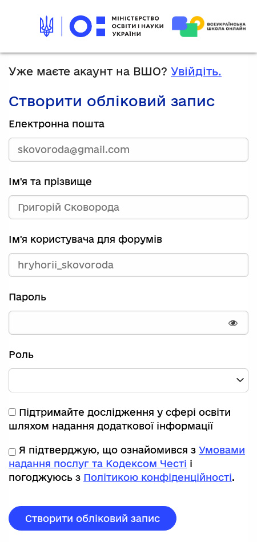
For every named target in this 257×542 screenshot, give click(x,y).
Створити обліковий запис (92, 518)
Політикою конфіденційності (157, 477)
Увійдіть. (196, 71)
